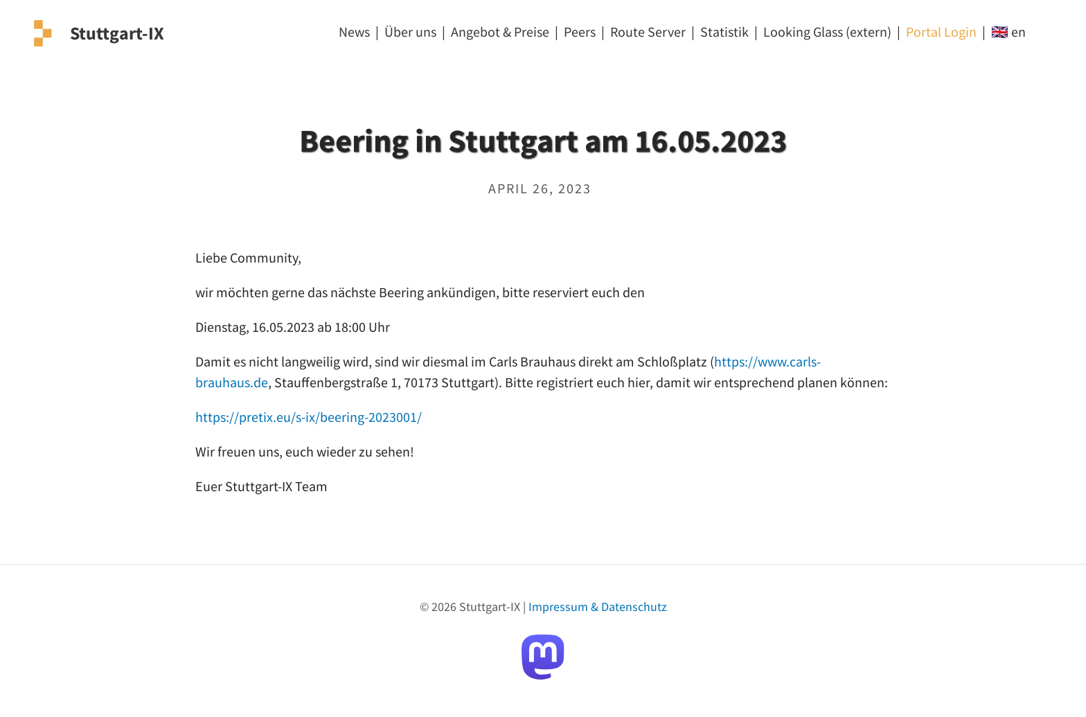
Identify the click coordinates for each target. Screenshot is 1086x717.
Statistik (724, 31)
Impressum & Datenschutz (597, 606)
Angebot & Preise (500, 31)
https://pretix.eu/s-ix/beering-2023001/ (308, 416)
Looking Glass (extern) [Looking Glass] (827, 31)
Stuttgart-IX (117, 32)
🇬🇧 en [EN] (1008, 31)
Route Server (648, 31)
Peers (580, 31)
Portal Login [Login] (941, 31)
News (354, 31)
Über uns (410, 31)
